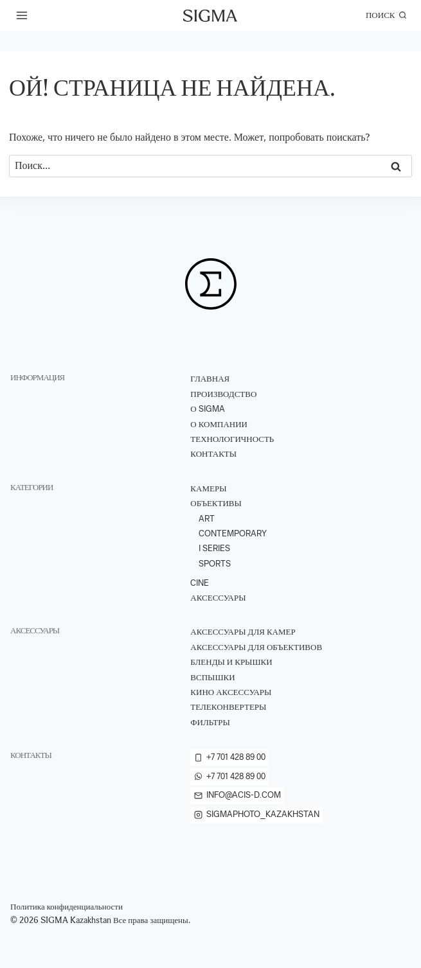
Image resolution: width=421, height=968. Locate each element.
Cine (199, 583)
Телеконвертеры (228, 707)
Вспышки (212, 677)
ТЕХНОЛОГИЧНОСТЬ (232, 439)
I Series (214, 548)
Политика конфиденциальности (66, 906)
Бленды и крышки (231, 662)
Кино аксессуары (230, 692)
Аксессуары (218, 598)
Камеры (208, 488)
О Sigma (207, 409)
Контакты (213, 454)
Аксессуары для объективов (256, 647)
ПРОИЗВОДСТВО (223, 394)
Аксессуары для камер (242, 632)
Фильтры (209, 722)
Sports (215, 563)
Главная (209, 378)
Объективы (216, 503)
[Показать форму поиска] (386, 15)
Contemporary (233, 533)
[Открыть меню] (22, 15)
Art (207, 519)
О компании (218, 424)
